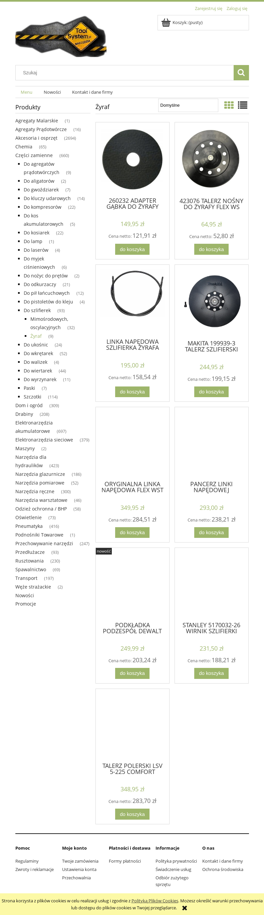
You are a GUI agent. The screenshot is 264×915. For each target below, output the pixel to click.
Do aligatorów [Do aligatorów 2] (39, 181)
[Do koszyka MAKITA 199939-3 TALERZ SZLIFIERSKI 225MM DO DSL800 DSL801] (211, 391)
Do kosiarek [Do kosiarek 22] (36, 232)
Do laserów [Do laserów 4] (36, 250)
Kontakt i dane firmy (222, 861)
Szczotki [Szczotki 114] (32, 396)
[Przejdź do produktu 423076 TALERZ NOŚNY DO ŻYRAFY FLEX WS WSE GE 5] (211, 159)
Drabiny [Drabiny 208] (24, 414)
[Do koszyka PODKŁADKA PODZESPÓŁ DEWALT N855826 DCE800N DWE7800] (132, 673)
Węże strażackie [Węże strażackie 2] (33, 587)
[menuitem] (26, 92)
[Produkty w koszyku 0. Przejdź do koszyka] (182, 22)
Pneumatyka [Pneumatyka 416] (29, 526)
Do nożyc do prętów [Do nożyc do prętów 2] (46, 275)
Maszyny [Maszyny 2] (25, 448)
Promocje (25, 604)
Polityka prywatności (176, 861)
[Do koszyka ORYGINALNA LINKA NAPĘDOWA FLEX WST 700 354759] (132, 532)
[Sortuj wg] (188, 105)
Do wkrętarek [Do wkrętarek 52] (38, 353)
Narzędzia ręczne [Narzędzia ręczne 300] (34, 491)
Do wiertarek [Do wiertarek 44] (38, 370)
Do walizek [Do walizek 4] (35, 362)
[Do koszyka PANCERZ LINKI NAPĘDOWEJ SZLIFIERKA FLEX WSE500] (211, 532)
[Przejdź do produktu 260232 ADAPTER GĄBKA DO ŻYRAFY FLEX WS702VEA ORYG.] (132, 159)
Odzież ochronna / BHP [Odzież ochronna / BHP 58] (41, 509)
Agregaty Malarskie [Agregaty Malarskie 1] (36, 120)
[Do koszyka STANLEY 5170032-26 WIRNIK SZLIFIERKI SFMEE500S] (211, 673)
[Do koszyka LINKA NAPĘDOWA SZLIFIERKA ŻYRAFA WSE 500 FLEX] (132, 391)
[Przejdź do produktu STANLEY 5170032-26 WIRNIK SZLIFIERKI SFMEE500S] (211, 584)
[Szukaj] (241, 72)
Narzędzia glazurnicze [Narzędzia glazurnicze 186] (40, 474)
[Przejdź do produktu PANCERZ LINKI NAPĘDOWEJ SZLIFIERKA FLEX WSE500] (211, 443)
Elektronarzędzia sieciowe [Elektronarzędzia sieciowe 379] (44, 439)
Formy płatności (125, 861)
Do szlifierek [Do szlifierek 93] (37, 310)
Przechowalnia (76, 878)
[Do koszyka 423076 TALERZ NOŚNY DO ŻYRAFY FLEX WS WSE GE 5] (211, 249)
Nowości (24, 595)
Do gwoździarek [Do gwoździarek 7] (41, 189)
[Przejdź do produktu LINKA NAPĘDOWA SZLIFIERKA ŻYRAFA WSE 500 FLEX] (132, 300)
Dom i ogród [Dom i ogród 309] (29, 405)
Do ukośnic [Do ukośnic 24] (36, 344)
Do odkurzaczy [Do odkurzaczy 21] (40, 284)
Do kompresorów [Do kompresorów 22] (42, 207)
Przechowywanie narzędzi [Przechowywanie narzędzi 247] (44, 543)
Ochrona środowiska (222, 869)
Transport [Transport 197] (26, 578)
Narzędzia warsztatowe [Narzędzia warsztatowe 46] (41, 500)
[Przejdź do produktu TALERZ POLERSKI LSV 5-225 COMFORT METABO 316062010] (132, 725)
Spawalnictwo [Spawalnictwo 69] (30, 569)
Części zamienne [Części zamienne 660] (34, 155)
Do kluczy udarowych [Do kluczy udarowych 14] (47, 198)
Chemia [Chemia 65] (23, 146)
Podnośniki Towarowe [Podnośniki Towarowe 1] (39, 535)
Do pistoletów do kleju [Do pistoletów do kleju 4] (48, 301)
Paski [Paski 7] (29, 388)
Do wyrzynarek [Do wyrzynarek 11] (40, 379)
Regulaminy (27, 861)
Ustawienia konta (79, 869)
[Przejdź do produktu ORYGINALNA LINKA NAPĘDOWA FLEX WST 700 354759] (132, 443)
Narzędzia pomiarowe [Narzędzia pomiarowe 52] (39, 483)
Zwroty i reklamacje (34, 869)
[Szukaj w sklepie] (126, 72)
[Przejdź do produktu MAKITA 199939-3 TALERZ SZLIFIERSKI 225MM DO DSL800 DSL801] (211, 301)
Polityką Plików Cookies (154, 901)
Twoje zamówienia (80, 861)
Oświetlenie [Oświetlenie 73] (28, 517)
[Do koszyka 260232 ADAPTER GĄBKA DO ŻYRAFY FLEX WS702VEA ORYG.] (132, 249)
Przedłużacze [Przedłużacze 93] (30, 552)
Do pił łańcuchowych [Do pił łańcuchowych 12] (47, 293)
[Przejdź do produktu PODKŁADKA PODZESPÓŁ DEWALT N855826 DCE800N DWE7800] (132, 584)
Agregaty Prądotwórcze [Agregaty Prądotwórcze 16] (41, 129)
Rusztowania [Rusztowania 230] (29, 561)
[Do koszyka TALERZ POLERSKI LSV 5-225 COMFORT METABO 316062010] (132, 814)
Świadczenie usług (173, 869)
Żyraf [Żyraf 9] (36, 336)
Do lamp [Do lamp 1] (33, 241)
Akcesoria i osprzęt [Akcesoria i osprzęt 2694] (36, 138)
